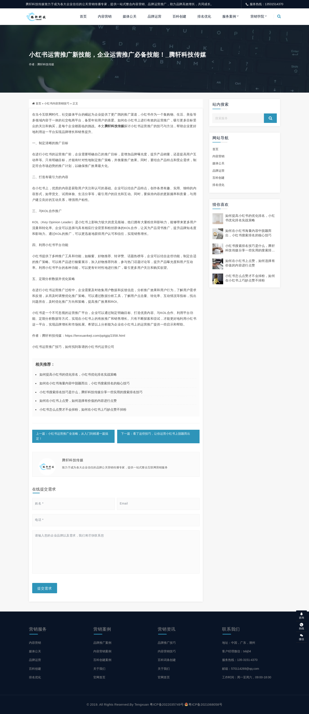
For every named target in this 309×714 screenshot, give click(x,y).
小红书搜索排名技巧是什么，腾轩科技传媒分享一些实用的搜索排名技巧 (90, 392)
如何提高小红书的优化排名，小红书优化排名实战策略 (78, 375)
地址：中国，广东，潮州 (238, 643)
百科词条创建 (167, 660)
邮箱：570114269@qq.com (240, 668)
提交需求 (44, 588)
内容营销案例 (102, 651)
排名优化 (204, 16)
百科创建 (179, 16)
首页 (83, 16)
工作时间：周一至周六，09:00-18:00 (246, 677)
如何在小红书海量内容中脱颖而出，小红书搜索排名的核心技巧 (84, 383)
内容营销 (105, 16)
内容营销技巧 (167, 651)
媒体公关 (129, 16)
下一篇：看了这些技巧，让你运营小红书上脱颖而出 (155, 434)
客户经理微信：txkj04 (236, 651)
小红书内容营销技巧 (56, 103)
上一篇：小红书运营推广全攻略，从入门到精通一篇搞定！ (72, 437)
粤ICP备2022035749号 (167, 704)
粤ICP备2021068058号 (203, 704)
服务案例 (229, 16)
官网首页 (99, 677)
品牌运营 (154, 16)
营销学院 (257, 16)
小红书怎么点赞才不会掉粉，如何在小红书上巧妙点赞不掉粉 (82, 410)
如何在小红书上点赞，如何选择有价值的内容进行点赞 (78, 401)
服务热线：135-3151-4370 (240, 660)
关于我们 (99, 668)
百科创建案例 (102, 660)
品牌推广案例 (102, 643)
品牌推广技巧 (167, 643)
